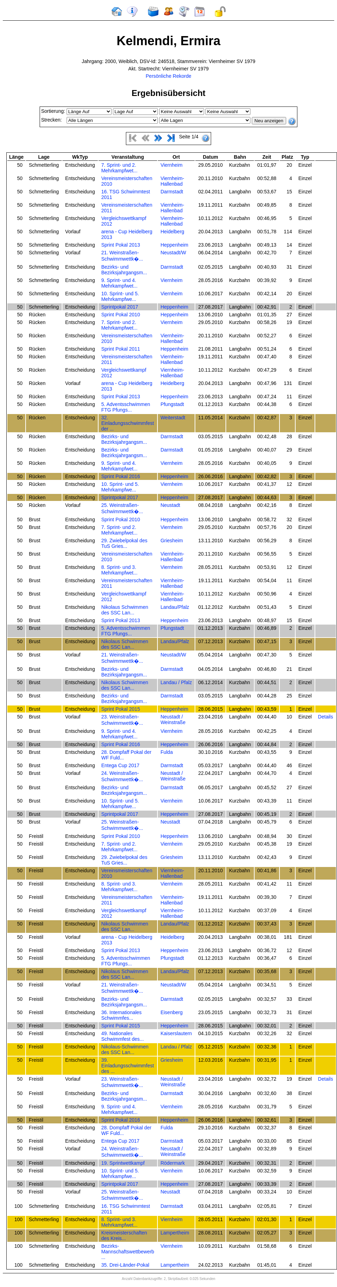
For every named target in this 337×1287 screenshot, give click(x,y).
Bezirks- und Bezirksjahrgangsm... (124, 269)
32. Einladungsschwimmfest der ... (127, 423)
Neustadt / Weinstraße (173, 719)
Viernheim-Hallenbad (172, 181)
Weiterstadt (173, 417)
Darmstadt (172, 191)
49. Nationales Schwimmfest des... (122, 1036)
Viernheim (172, 165)
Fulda (167, 752)
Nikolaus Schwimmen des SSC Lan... (124, 609)
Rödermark (173, 1163)
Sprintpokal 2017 (119, 307)
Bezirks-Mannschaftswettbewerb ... (127, 1251)
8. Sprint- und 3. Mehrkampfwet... (119, 570)
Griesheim (172, 540)
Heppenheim (174, 245)
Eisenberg (172, 1012)
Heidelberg (172, 231)
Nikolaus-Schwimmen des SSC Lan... (125, 1049)
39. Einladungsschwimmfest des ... (127, 1065)
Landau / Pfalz (176, 682)
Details (325, 717)
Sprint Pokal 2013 (120, 245)
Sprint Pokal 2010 (120, 314)
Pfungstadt (172, 404)
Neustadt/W (173, 252)
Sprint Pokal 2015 (120, 709)
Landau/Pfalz (175, 607)
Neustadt (170, 505)
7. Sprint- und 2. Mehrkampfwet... (119, 167)
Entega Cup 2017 (120, 765)
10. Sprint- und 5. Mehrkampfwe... (120, 296)
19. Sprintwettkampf (123, 1163)
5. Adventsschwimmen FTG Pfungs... (125, 407)
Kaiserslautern (176, 1033)
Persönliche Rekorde (168, 76)
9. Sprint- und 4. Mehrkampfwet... (119, 283)
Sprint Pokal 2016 (120, 476)
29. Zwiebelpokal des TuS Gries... (124, 543)
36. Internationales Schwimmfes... (121, 1015)
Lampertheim (175, 1233)
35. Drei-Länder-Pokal (125, 1265)
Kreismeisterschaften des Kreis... (124, 1235)
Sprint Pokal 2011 (120, 349)
